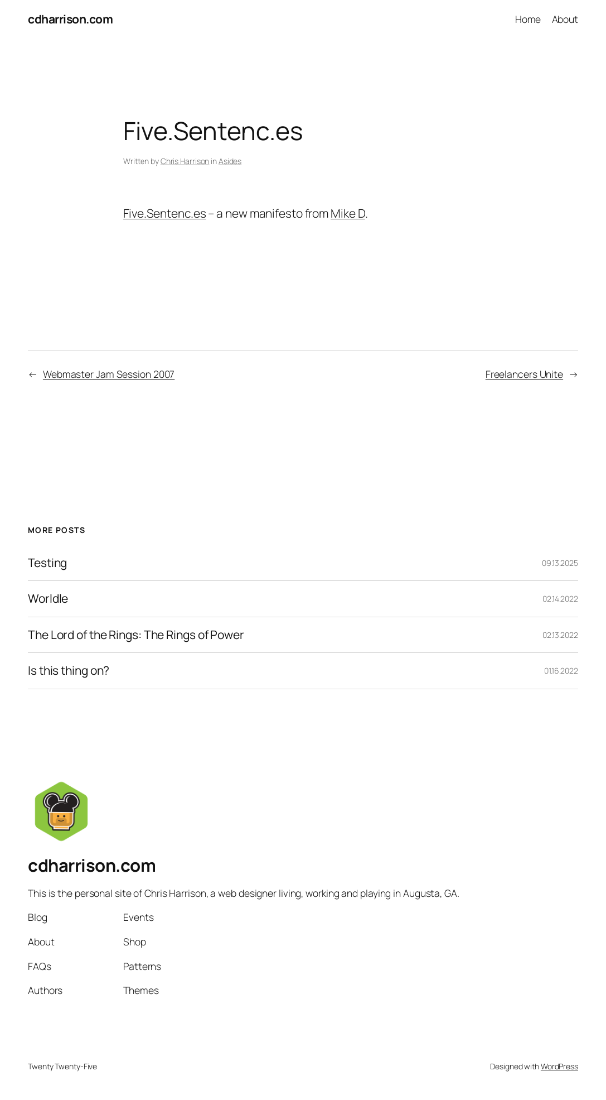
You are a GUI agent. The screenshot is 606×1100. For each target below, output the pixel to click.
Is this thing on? (68, 671)
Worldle (48, 599)
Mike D (348, 213)
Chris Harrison (185, 161)
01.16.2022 (561, 670)
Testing (47, 563)
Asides (230, 161)
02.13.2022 (560, 635)
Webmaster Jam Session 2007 (108, 374)
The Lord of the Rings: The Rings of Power (136, 635)
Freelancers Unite (524, 374)
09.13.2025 (560, 563)
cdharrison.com (70, 19)
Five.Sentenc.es (164, 213)
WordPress (559, 1066)
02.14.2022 (560, 598)
